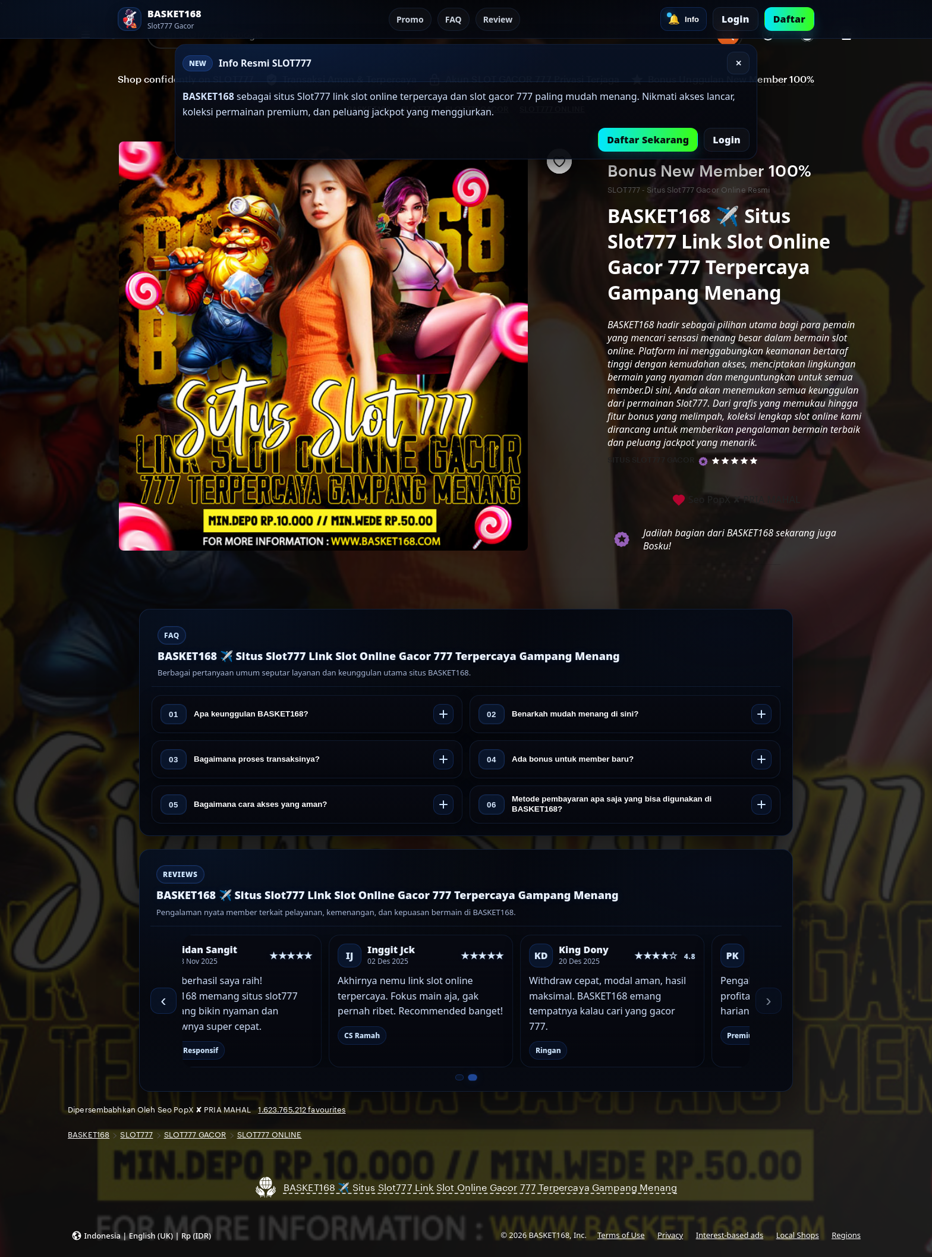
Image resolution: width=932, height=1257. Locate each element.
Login (736, 19)
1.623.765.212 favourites (301, 1109)
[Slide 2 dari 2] (472, 1077)
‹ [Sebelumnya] (163, 1000)
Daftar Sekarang (648, 139)
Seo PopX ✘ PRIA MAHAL (736, 500)
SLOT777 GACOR (195, 1134)
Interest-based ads (730, 1235)
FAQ (453, 19)
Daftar (789, 19)
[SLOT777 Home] (183, 19)
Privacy (670, 1235)
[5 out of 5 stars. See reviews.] (736, 460)
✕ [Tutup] (738, 63)
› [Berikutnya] (768, 1000)
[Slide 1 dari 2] (459, 1077)
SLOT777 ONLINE (269, 1134)
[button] (141, 1235)
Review (498, 19)
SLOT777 (136, 1134)
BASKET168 (88, 1134)
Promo (410, 19)
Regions (846, 1235)
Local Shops (797, 1235)
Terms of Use (620, 1235)
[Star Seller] (703, 461)
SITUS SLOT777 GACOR (651, 459)
